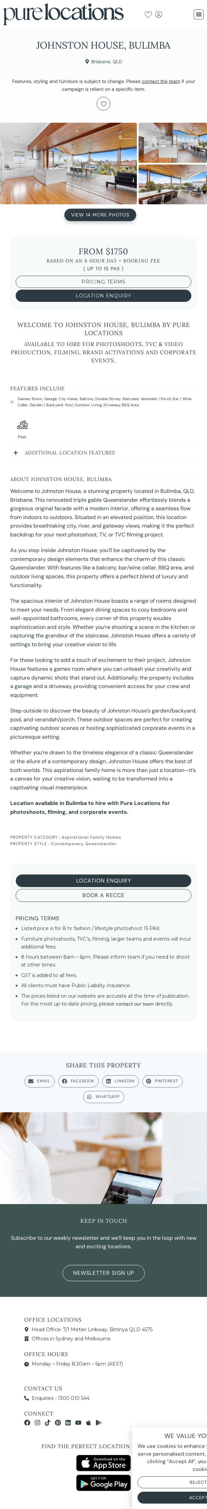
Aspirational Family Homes (91, 837)
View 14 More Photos (100, 215)
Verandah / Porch (156, 398)
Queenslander (100, 843)
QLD (117, 61)
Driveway (112, 404)
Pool (69, 404)
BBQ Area (130, 404)
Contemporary (67, 843)
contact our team (135, 1004)
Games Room (30, 398)
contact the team (161, 81)
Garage (50, 398)
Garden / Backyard (46, 404)
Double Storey (108, 398)
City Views (68, 398)
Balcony (86, 398)
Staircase (130, 398)
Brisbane (100, 61)
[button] (199, 14)
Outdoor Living (88, 404)
